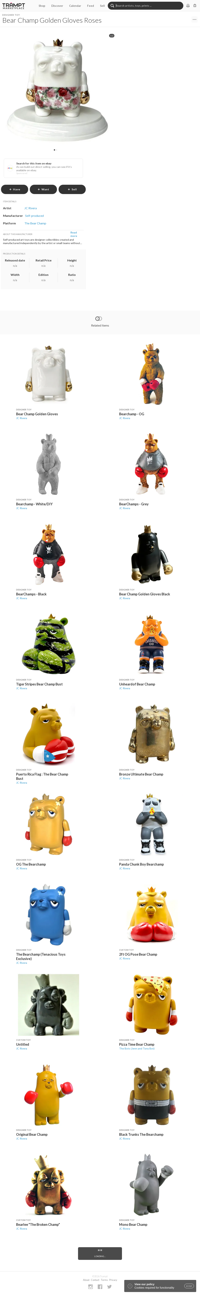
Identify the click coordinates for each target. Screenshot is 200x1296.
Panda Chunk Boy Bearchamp (141, 864)
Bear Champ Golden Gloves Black (144, 594)
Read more (73, 234)
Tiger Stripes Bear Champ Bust (39, 684)
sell (72, 189)
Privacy (113, 1279)
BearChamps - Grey (134, 504)
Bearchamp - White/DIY (34, 504)
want (43, 189)
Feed (90, 5)
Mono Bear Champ (133, 1224)
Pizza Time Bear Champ (136, 1044)
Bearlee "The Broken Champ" (38, 1224)
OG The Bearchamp (31, 864)
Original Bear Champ (32, 1134)
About (86, 1279)
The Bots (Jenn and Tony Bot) (137, 1048)
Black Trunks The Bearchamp (141, 1134)
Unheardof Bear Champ (137, 684)
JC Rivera (21, 418)
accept (189, 1286)
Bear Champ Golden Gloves (37, 414)
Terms (104, 1279)
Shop (42, 5)
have (14, 189)
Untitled (22, 1044)
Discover (57, 5)
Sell (102, 5)
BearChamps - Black (31, 594)
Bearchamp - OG (131, 414)
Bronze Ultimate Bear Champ (141, 774)
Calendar (75, 5)
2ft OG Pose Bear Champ (138, 954)
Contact (95, 1279)
